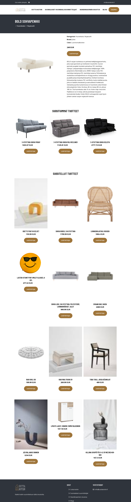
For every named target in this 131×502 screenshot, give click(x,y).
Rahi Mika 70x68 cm (65, 379)
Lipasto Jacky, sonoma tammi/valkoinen (65, 426)
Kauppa (114, 10)
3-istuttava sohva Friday (31, 142)
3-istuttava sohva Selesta (100, 142)
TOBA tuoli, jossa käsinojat (100, 379)
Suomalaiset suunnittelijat (79, 493)
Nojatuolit (31, 26)
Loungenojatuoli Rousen (100, 231)
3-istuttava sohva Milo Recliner (66, 142)
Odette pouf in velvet (31, 231)
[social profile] (29, 2)
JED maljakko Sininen (31, 452)
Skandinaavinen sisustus (90, 10)
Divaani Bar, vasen (100, 304)
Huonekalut (21, 26)
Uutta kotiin (36, 10)
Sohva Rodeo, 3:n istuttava (65, 231)
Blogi (105, 10)
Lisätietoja (74, 53)
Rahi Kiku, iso (31, 379)
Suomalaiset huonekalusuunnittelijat (61, 10)
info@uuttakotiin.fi (109, 2)
